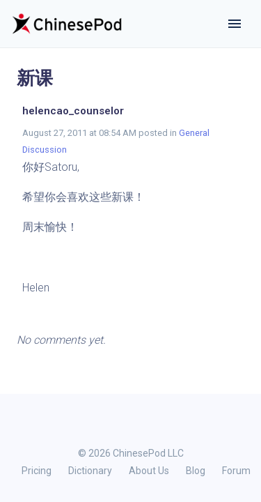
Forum (236, 470)
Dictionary (90, 470)
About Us (149, 470)
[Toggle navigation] (234, 23)
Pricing (37, 470)
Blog (195, 470)
